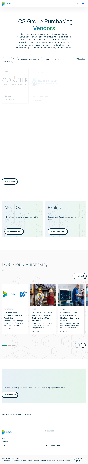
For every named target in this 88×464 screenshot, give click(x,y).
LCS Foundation (6, 439)
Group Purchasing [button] (52, 445)
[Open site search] (78, 3)
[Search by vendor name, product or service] (29, 59)
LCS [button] (3, 445)
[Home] (6, 3)
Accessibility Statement (57, 460)
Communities (5, 414)
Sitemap (67, 460)
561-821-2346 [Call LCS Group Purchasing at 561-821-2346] (78, 459)
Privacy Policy (8, 460)
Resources (5, 441)
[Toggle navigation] (83, 3)
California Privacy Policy (19, 460)
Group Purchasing (16, 414)
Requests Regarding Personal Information (39, 460)
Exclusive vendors (53, 59)
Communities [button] (50, 431)
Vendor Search (28, 414)
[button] (4, 345)
